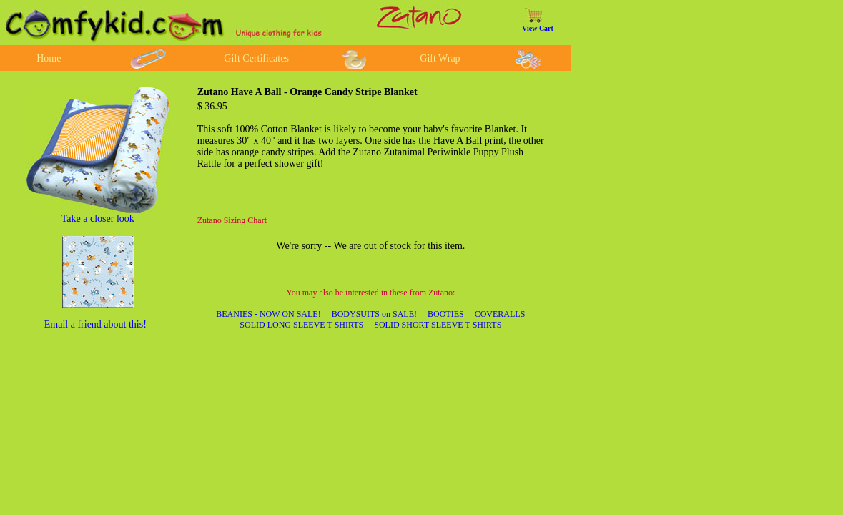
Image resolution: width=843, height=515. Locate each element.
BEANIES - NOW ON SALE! (268, 314)
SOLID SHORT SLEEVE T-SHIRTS (437, 325)
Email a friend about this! (95, 324)
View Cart (537, 28)
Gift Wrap (440, 58)
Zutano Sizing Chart (232, 220)
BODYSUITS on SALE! (374, 314)
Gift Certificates (256, 58)
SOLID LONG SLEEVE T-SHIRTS (301, 325)
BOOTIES (446, 314)
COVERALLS (500, 314)
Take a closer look (97, 218)
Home (48, 58)
